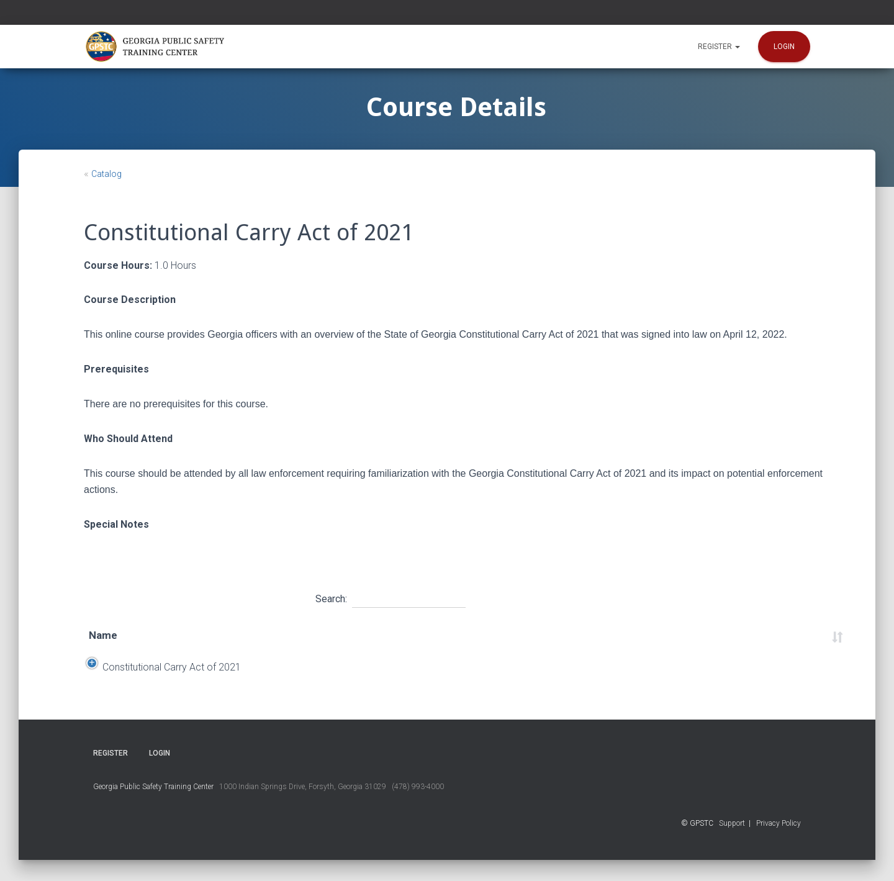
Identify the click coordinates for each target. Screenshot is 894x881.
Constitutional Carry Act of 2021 (158, 678)
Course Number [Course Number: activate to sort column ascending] (680, 635)
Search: (390, 597)
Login (784, 46)
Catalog (106, 174)
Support (732, 844)
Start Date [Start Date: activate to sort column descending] (279, 635)
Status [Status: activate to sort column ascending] (770, 635)
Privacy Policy (778, 844)
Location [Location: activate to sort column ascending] (434, 635)
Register (719, 46)
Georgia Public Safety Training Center (153, 807)
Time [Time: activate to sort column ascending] (500, 635)
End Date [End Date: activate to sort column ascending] (359, 635)
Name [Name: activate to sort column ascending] (103, 635)
